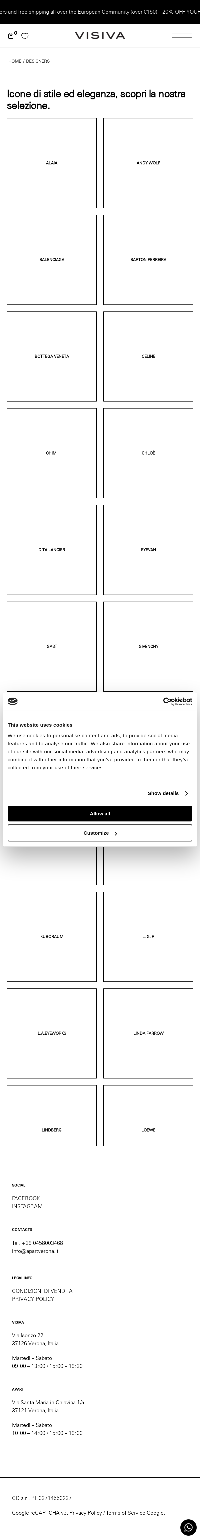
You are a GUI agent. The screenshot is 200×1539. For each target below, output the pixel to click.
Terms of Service (125, 1513)
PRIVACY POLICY (33, 1299)
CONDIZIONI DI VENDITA (42, 1291)
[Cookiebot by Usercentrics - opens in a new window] (163, 701)
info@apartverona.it (35, 1251)
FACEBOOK (26, 1198)
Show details (163, 793)
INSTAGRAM (27, 1206)
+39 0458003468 (42, 1243)
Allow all (100, 813)
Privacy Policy (85, 1513)
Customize (100, 833)
